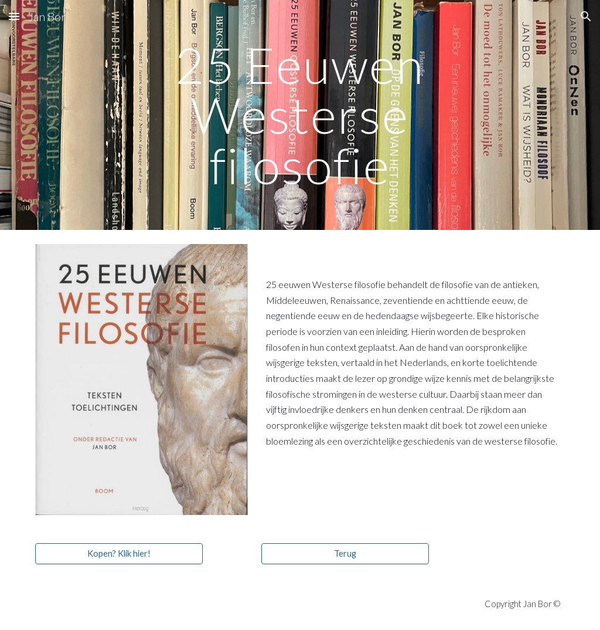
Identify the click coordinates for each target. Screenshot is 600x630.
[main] (299, 115)
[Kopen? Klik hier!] (119, 553)
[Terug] (345, 553)
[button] (14, 16)
